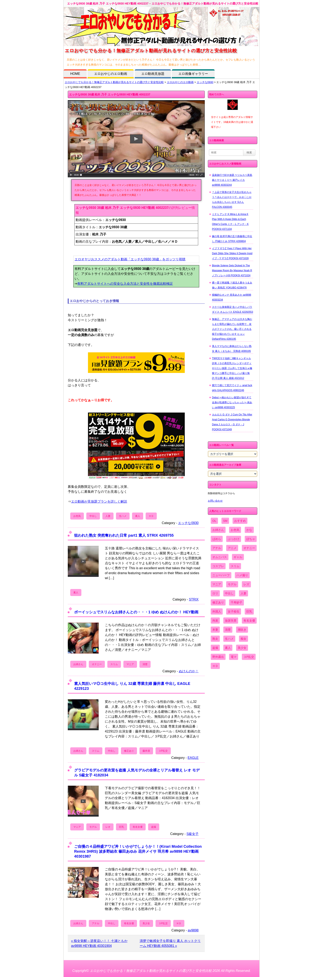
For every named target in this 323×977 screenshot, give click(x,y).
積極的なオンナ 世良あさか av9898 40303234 (231, 297)
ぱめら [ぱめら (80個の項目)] (216, 539)
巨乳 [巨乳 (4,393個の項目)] (249, 611)
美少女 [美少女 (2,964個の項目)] (242, 647)
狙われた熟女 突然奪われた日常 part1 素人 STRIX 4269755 (124, 535)
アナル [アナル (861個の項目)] (216, 548)
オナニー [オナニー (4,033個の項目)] (249, 548)
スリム (114, 664)
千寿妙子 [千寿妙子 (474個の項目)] (236, 602)
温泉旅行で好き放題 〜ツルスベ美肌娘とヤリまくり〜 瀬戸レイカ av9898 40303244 (232, 180)
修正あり (129, 750)
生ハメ (122, 516)
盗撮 (153, 826)
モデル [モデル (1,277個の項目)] (232, 584)
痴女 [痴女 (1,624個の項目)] (243, 638)
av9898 (193, 930)
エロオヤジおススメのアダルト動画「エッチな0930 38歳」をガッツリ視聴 (130, 259)
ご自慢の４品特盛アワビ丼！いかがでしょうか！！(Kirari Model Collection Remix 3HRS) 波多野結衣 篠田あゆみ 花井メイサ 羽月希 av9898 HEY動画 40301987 (138, 851)
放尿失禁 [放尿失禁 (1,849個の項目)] (230, 620)
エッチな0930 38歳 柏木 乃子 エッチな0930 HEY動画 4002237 (109, 94)
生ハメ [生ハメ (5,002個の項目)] (229, 638)
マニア (130, 664)
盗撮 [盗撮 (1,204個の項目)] (215, 647)
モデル (93, 826)
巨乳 (121, 826)
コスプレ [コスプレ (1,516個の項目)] (218, 566)
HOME (75, 73)
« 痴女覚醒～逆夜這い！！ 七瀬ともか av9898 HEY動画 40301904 (99, 943)
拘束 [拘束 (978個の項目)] (215, 620)
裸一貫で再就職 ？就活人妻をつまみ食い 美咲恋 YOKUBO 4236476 (232, 285)
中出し (93, 516)
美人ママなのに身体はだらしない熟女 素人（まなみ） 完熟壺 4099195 (232, 349)
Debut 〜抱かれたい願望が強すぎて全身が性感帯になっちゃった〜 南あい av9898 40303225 (232, 402)
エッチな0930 (205, 82)
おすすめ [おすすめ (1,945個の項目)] (240, 520)
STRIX (194, 599)
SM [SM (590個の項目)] (225, 520)
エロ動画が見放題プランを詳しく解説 (99, 501)
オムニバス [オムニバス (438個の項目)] (219, 557)
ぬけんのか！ (189, 671)
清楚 (145, 664)
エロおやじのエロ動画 (110, 73)
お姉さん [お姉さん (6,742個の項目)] (218, 529)
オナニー (97, 664)
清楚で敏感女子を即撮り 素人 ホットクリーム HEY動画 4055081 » (170, 943)
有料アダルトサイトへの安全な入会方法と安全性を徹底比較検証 (125, 283)
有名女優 (138, 826)
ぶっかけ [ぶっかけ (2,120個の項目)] (233, 539)
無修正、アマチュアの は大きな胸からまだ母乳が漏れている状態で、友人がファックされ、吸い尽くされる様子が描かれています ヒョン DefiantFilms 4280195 (232, 329)
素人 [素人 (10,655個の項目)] (228, 647)
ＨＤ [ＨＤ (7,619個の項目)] (215, 666)
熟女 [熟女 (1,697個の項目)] (215, 638)
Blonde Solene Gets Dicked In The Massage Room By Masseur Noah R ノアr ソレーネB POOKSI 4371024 (232, 270)
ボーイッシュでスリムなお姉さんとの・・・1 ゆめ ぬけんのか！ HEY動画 (136, 612)
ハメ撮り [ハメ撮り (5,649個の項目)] (242, 575)
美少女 (146, 923)
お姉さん (78, 664)
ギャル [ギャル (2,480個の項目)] (238, 557)
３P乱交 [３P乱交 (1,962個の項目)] (248, 656)
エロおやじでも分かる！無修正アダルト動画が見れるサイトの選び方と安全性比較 (114, 82)
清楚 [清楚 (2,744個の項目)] (228, 629)
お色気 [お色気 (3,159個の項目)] (235, 529)
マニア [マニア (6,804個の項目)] (216, 584)
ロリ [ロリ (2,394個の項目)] (215, 593)
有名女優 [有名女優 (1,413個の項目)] (249, 620)
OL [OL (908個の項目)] (214, 520)
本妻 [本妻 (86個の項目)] (215, 629)
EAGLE (193, 757)
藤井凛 (146, 750)
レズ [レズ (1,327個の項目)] (246, 584)
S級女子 (192, 834)
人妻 (107, 516)
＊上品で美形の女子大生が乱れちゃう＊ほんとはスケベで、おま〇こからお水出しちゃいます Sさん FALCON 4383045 (232, 199)
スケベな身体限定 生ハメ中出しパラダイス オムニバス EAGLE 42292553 (232, 309)
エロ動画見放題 (152, 73)
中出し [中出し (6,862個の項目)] (229, 593)
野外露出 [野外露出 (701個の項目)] (218, 656)
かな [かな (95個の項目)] (249, 529)
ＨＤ (151, 516)
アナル (95, 923)
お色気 (77, 516)
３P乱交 (163, 750)
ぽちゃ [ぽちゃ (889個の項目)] (250, 539)
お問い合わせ (215, 500)
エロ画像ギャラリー (193, 73)
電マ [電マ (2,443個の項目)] (233, 656)
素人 (137, 516)
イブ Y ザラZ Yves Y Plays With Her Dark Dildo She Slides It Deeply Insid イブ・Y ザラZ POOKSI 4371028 (232, 253)
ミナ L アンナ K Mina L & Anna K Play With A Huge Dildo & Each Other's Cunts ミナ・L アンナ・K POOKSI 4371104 (230, 221)
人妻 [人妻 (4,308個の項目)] (243, 593)
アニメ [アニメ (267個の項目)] (232, 548)
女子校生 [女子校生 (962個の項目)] (233, 611)
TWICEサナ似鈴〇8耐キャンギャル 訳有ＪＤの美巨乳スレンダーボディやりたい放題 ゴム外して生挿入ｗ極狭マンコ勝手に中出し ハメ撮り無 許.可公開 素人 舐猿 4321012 (232, 368)
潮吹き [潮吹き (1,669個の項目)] (242, 629)
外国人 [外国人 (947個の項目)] (216, 611)
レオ (107, 826)
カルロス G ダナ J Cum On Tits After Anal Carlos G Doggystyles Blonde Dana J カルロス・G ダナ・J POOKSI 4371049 (232, 422)
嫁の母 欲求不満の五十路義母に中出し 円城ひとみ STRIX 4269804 (232, 239)
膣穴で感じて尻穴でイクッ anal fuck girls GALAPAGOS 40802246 (232, 388)
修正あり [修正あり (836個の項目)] (218, 602)
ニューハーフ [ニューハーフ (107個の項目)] (221, 575)
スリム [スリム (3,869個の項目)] (235, 566)
